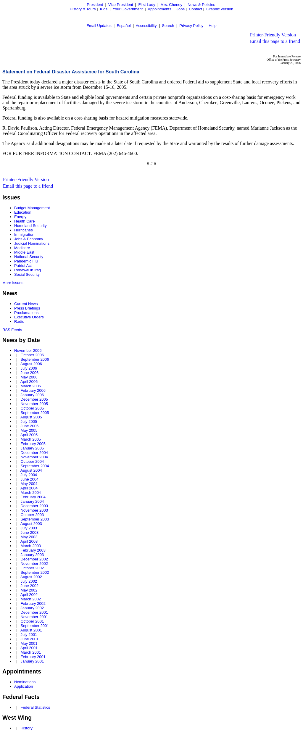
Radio (19, 321)
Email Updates (99, 25)
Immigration (24, 234)
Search (168, 25)
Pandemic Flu (26, 261)
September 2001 (34, 625)
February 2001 (33, 657)
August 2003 (31, 523)
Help (213, 25)
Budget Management (32, 208)
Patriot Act (23, 265)
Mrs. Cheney (171, 4)
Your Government (128, 9)
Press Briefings (27, 308)
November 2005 (34, 404)
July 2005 (28, 421)
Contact (195, 9)
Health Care (24, 221)
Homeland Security (30, 225)
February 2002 (33, 603)
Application (23, 686)
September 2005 (34, 412)
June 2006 (29, 372)
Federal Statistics (35, 707)
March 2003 (30, 546)
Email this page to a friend (275, 41)
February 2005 (33, 443)
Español (124, 25)
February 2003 (33, 550)
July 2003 (28, 528)
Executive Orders (29, 317)
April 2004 (29, 488)
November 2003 (34, 510)
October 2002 (32, 568)
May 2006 (28, 377)
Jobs (181, 9)
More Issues (12, 283)
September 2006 (34, 359)
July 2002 (28, 581)
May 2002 (28, 590)
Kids (103, 9)
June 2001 (29, 639)
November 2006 (28, 350)
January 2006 (32, 395)
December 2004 (34, 452)
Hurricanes (23, 230)
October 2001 (32, 621)
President (95, 4)
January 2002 (32, 608)
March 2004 (30, 492)
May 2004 (28, 483)
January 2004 (32, 501)
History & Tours (83, 9)
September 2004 (34, 466)
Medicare (22, 248)
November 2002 (34, 563)
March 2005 (30, 439)
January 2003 (32, 554)
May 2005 (28, 430)
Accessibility (146, 25)
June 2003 (29, 532)
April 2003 (29, 541)
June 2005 (29, 426)
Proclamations (26, 312)
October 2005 (32, 408)
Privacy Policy (191, 25)
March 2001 (30, 652)
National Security (28, 256)
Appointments (159, 9)
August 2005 (31, 417)
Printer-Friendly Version (273, 34)
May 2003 (28, 537)
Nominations (25, 682)
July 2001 (28, 634)
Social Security (27, 274)
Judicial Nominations (31, 243)
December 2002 (34, 559)
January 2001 (32, 661)
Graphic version (219, 9)
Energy (20, 217)
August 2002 (31, 577)
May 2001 (28, 643)
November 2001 (34, 617)
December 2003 (34, 506)
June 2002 (29, 586)
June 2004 (29, 479)
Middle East (24, 252)
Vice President (120, 4)
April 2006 (29, 381)
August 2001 (31, 630)
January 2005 (32, 448)
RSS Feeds (12, 330)
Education (22, 212)
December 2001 (34, 612)
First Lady (146, 4)
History (26, 728)
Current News (26, 304)
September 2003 (34, 519)
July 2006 (28, 368)
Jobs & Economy (28, 239)
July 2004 (28, 475)
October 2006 (32, 355)
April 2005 (29, 435)
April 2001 (29, 648)
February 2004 (33, 497)
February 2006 (33, 390)
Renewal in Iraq (27, 270)
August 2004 (31, 470)
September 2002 (34, 572)
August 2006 (31, 364)
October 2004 (32, 461)
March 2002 (30, 599)
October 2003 (32, 515)
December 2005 (34, 399)
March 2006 (30, 386)
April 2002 (29, 594)
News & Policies (201, 4)
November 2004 (34, 457)
